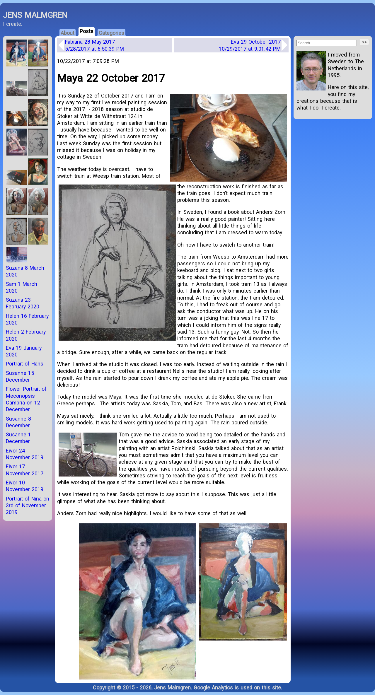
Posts (86, 31)
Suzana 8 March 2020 (25, 271)
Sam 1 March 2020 (21, 287)
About (67, 33)
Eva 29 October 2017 (250, 45)
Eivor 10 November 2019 (24, 485)
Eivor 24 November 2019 (24, 454)
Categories (111, 33)
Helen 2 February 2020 (26, 335)
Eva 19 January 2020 (24, 351)
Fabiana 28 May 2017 (94, 45)
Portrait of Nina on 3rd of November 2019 (27, 505)
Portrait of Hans (24, 364)
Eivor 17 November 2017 (24, 469)
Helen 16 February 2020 (27, 319)
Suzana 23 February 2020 (22, 303)
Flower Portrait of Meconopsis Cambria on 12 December (26, 399)
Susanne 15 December (20, 376)
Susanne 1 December (18, 437)
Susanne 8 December (18, 422)
